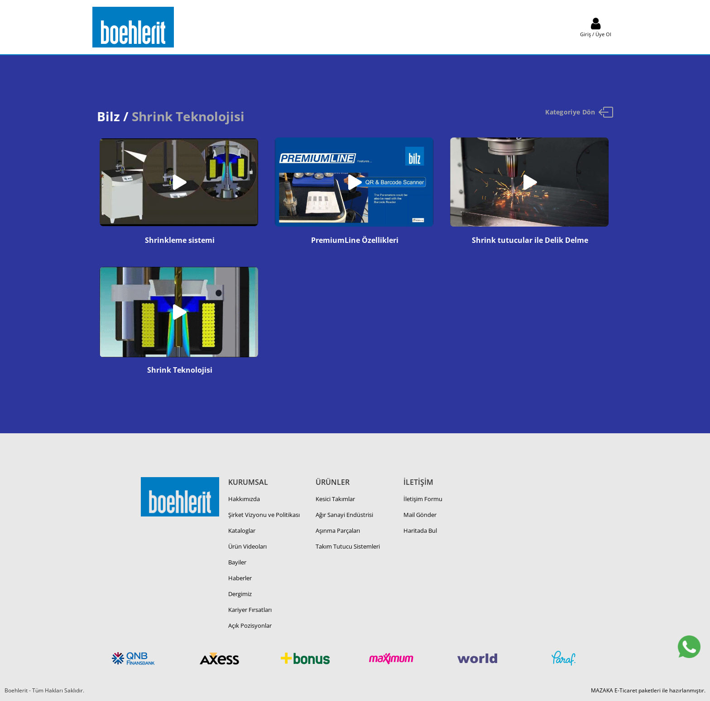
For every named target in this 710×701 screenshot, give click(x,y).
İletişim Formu (422, 499)
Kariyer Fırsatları (250, 610)
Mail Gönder (420, 515)
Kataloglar (241, 530)
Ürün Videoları (247, 546)
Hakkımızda (244, 499)
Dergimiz (240, 594)
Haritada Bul (420, 530)
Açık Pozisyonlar (250, 625)
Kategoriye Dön (579, 112)
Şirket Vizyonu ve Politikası (264, 515)
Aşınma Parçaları (338, 530)
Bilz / (113, 116)
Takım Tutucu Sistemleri (348, 546)
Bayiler (237, 562)
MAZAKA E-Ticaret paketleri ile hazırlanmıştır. (648, 690)
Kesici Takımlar (335, 499)
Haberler (240, 578)
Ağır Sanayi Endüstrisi (344, 515)
